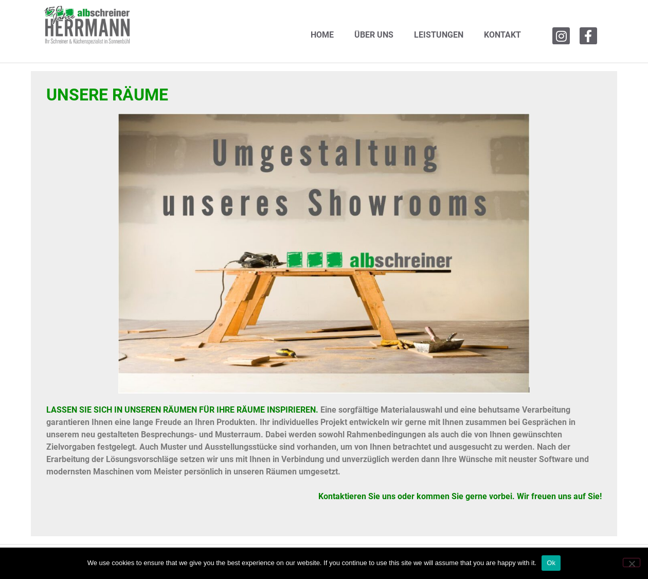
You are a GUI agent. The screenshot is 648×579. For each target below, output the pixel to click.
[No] (631, 562)
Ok (551, 563)
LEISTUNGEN (438, 35)
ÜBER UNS (373, 35)
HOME (322, 35)
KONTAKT (502, 35)
